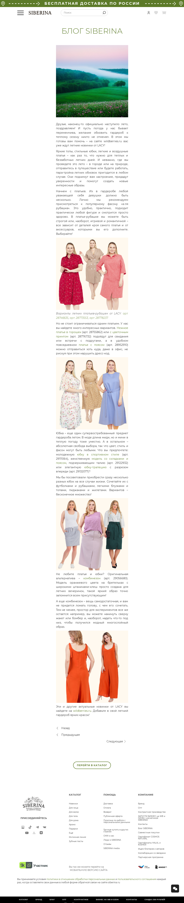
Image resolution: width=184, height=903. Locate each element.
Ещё (71, 833)
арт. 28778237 (98, 318)
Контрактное (81, 899)
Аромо (72, 824)
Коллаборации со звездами (152, 853)
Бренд (141, 803)
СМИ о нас (108, 836)
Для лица (73, 808)
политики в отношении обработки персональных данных (81, 879)
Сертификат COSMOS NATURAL (148, 838)
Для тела (73, 816)
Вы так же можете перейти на (88, 868)
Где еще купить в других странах (115, 830)
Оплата (107, 808)
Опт (140, 808)
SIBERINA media (111, 848)
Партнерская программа (150, 857)
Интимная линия (77, 837)
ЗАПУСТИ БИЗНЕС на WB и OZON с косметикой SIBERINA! (151, 818)
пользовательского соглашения (137, 879)
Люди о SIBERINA (112, 840)
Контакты (143, 824)
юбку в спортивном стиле (98, 454)
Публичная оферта (112, 816)
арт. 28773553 (79, 318)
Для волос (74, 812)
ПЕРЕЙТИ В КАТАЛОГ (92, 765)
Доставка (108, 803)
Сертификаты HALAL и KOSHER (149, 844)
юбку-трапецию (95, 467)
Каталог (23, 899)
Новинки (73, 803)
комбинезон (91, 578)
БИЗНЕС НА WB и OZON (107, 899)
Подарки (73, 829)
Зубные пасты (76, 841)
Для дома (73, 820)
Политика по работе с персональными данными (116, 821)
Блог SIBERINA (145, 828)
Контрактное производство (152, 812)
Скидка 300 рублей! (155, 899)
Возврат (107, 812)
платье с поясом (91, 345)
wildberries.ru (82, 711)
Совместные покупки (149, 832)
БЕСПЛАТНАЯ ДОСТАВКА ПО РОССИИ (92, 3)
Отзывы (107, 844)
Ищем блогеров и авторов (151, 849)
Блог (52, 899)
